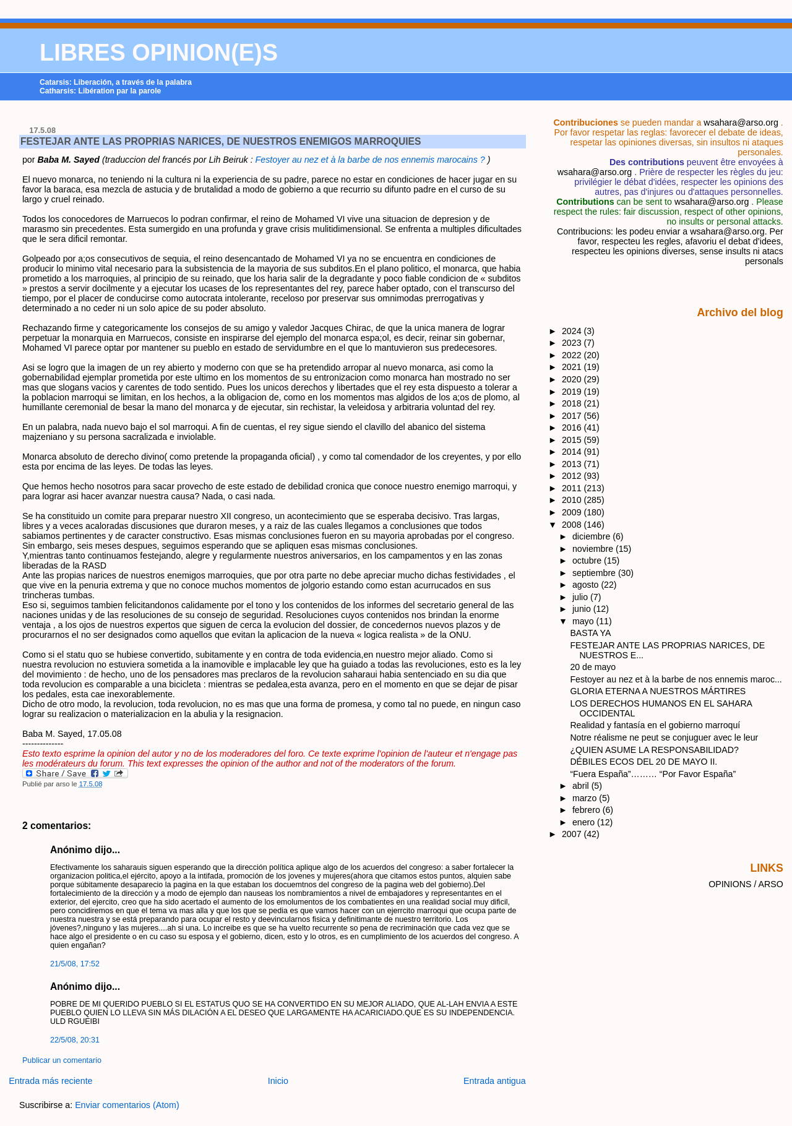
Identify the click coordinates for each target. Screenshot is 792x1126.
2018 (573, 403)
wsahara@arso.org (741, 122)
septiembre (595, 573)
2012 (573, 476)
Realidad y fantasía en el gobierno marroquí (655, 725)
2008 (573, 525)
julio (581, 597)
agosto (586, 585)
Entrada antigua (494, 1081)
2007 (573, 834)
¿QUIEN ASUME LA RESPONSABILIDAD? (654, 750)
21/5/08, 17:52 (75, 964)
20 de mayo (593, 667)
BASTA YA (590, 633)
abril (582, 786)
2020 (573, 379)
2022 (573, 355)
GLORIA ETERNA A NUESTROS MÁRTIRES (658, 691)
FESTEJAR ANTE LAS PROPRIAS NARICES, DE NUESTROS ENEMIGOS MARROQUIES (220, 141)
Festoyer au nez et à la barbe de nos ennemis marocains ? (372, 160)
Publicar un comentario (61, 1060)
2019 (573, 392)
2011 (573, 488)
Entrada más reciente (50, 1081)
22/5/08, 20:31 (75, 1040)
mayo (584, 621)
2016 (573, 427)
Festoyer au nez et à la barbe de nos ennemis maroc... (675, 679)
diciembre (592, 536)
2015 (573, 440)
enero (584, 822)
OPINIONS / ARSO (745, 884)
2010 (573, 500)
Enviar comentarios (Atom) (127, 1105)
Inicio (278, 1081)
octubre (588, 560)
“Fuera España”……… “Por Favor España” (653, 774)
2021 (573, 367)
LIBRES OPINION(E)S (159, 53)
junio (582, 609)
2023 (573, 343)
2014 (573, 452)
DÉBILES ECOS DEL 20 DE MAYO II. (643, 762)
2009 (573, 512)
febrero (587, 810)
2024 (573, 331)
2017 (573, 416)
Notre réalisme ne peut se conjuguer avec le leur (664, 737)
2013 (573, 464)
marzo (585, 798)
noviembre (594, 549)
